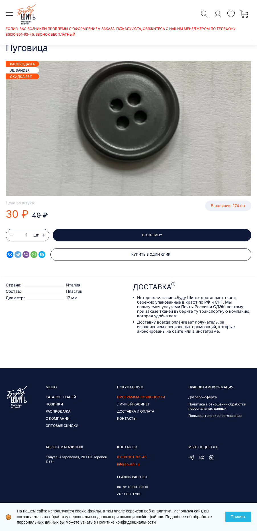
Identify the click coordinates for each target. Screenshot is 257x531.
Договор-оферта (202, 397)
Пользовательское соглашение (215, 415)
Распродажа (58, 411)
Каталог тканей (61, 397)
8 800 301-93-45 (131, 457)
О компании (58, 418)
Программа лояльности (141, 397)
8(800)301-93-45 (20, 34)
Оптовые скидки (62, 425)
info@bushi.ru (128, 464)
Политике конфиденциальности (126, 522)
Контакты (126, 418)
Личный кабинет (133, 404)
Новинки (54, 404)
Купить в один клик (150, 254)
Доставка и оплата (135, 411)
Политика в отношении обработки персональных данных (217, 406)
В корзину (152, 235)
